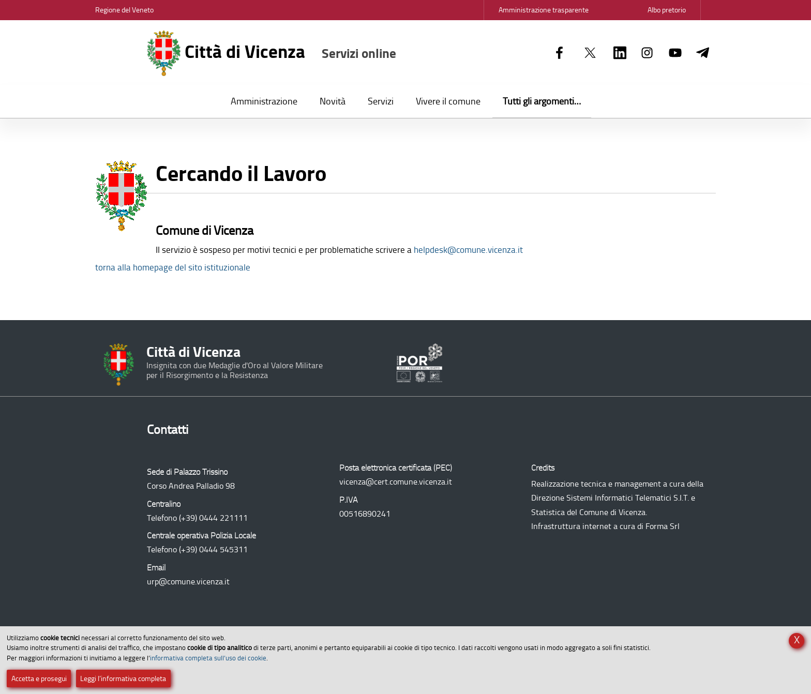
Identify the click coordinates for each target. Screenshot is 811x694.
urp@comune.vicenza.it (188, 581)
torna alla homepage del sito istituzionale (172, 267)
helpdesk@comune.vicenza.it (468, 250)
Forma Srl (662, 526)
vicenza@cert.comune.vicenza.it (395, 482)
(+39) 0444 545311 (213, 549)
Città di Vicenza (272, 54)
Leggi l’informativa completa (123, 678)
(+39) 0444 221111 (213, 518)
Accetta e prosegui (39, 678)
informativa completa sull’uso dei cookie (208, 658)
